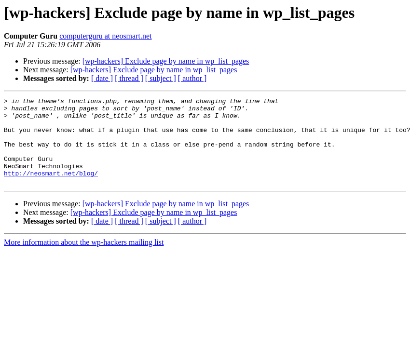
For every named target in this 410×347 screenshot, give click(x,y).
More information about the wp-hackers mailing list (84, 259)
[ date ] (102, 78)
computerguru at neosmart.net (105, 36)
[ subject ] (160, 78)
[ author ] (192, 78)
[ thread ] (129, 78)
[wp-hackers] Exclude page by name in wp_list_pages (165, 61)
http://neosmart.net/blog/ (51, 189)
